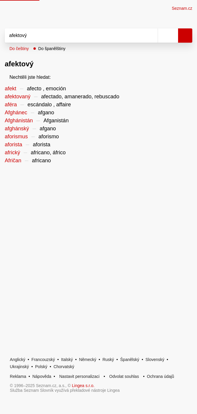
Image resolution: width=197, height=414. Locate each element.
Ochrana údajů (160, 376)
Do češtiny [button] (19, 48)
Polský (41, 366)
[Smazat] (151, 35)
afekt (10, 89)
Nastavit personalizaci (79, 376)
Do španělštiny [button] (51, 48)
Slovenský (155, 359)
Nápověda (41, 376)
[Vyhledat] (75, 35)
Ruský (108, 359)
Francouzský (43, 359)
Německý (87, 359)
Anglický (17, 359)
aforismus (16, 136)
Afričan (13, 160)
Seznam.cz (182, 8)
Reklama (18, 376)
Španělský (129, 359)
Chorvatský (64, 366)
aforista (13, 144)
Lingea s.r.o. (83, 385)
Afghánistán (19, 120)
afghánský (17, 128)
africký (12, 152)
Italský (67, 359)
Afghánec (16, 112)
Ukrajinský (19, 366)
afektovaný (17, 97)
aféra (11, 104)
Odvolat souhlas (124, 376)
